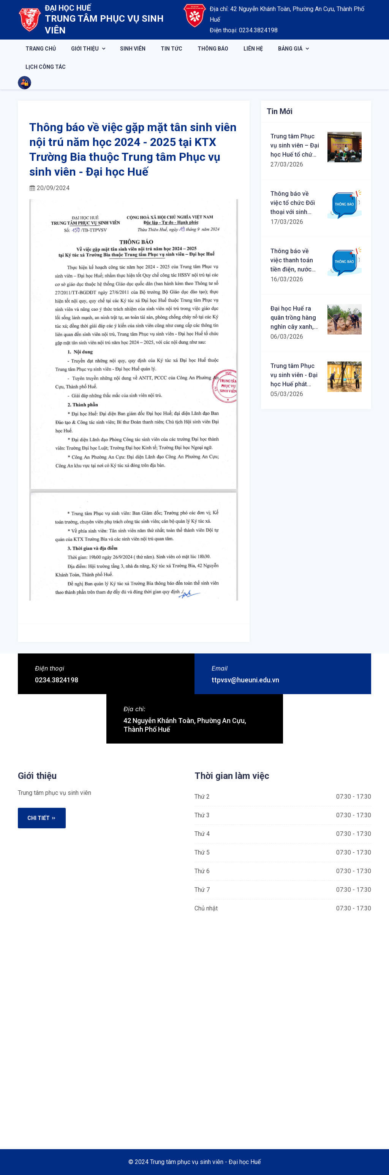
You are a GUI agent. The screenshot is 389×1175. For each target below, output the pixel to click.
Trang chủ (40, 49)
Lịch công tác (45, 67)
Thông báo (213, 49)
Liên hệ (253, 49)
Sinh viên (132, 49)
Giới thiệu (85, 49)
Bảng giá (290, 49)
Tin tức (171, 49)
